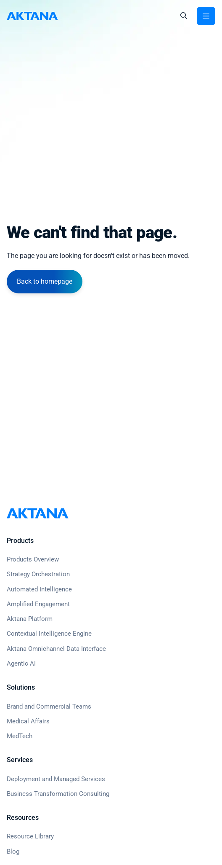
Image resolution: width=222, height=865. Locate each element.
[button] (184, 16)
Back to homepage (44, 281)
